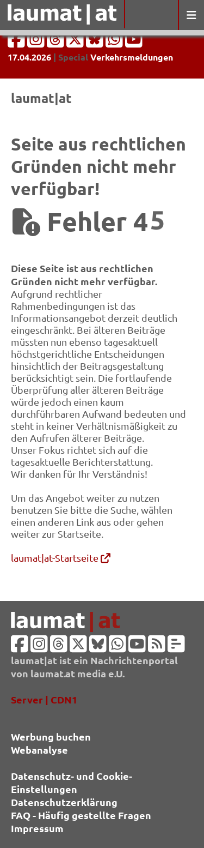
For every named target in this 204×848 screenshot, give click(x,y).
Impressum (37, 828)
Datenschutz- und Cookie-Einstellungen (71, 782)
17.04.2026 (29, 57)
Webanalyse (39, 749)
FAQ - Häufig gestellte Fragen (81, 815)
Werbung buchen (51, 736)
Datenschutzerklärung (64, 802)
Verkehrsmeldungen (131, 57)
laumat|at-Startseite (60, 557)
